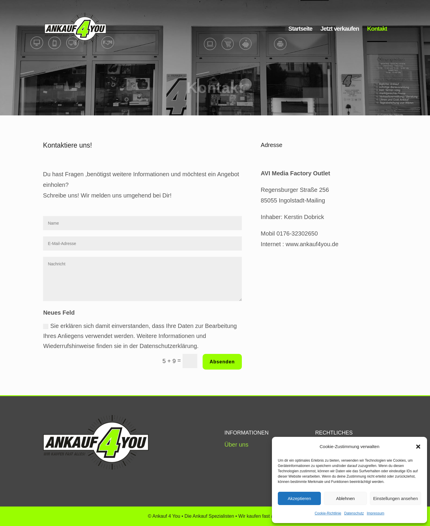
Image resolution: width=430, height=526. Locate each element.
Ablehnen (345, 498)
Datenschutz (354, 513)
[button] (418, 447)
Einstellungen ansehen (395, 498)
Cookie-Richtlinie (328, 513)
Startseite (300, 29)
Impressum (375, 513)
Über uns (236, 444)
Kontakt (377, 29)
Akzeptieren (299, 498)
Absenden (222, 361)
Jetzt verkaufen (340, 29)
